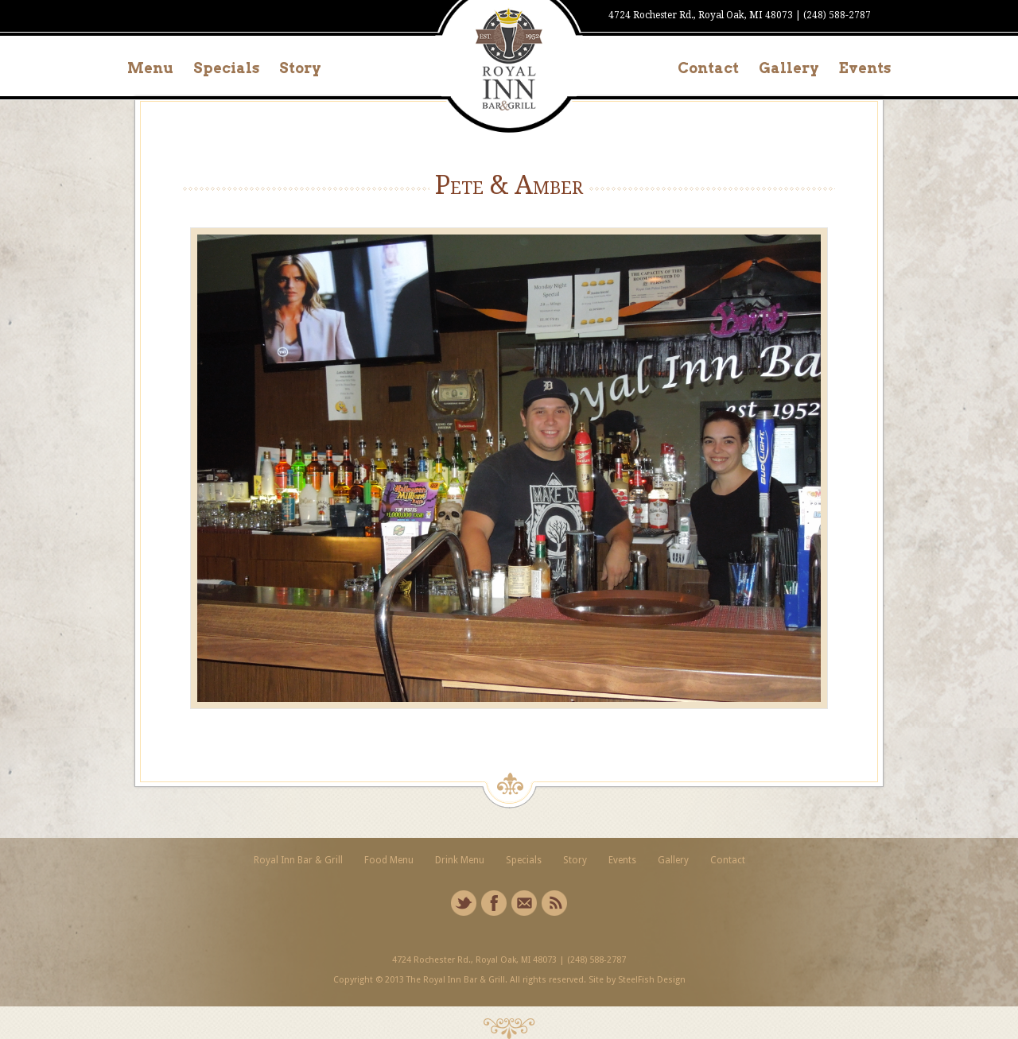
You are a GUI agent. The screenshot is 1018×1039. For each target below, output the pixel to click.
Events (865, 68)
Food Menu (389, 860)
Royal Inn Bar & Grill (298, 860)
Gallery (789, 68)
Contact (708, 68)
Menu (150, 68)
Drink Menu (459, 860)
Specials (226, 68)
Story (300, 68)
